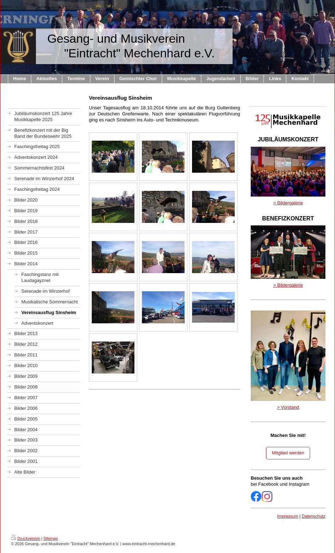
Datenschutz (313, 516)
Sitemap (50, 538)
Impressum (287, 516)
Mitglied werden (288, 452)
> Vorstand (288, 407)
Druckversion (25, 538)
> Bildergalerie (288, 202)
